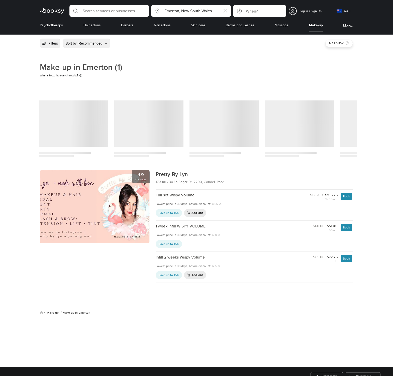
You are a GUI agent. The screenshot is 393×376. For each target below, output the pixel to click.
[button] (109, 11)
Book (346, 196)
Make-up (53, 313)
